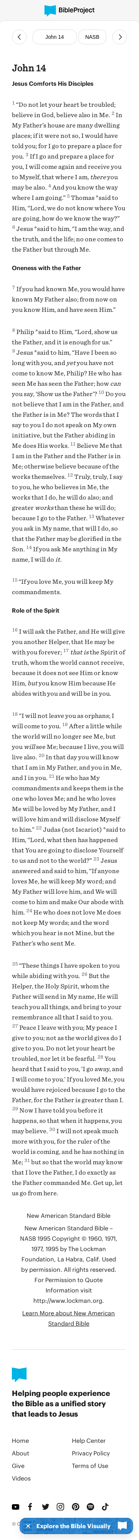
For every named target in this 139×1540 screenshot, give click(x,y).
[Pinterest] (76, 1506)
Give (18, 1465)
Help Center (89, 1440)
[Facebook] (31, 1506)
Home (20, 1440)
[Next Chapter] (119, 37)
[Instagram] (61, 1506)
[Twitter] (46, 1506)
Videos (21, 1478)
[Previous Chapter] (19, 37)
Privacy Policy (91, 1452)
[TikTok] (106, 1506)
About (20, 1452)
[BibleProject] (69, 11)
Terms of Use (90, 1465)
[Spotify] (91, 1506)
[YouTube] (16, 1506)
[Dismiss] (26, 1526)
